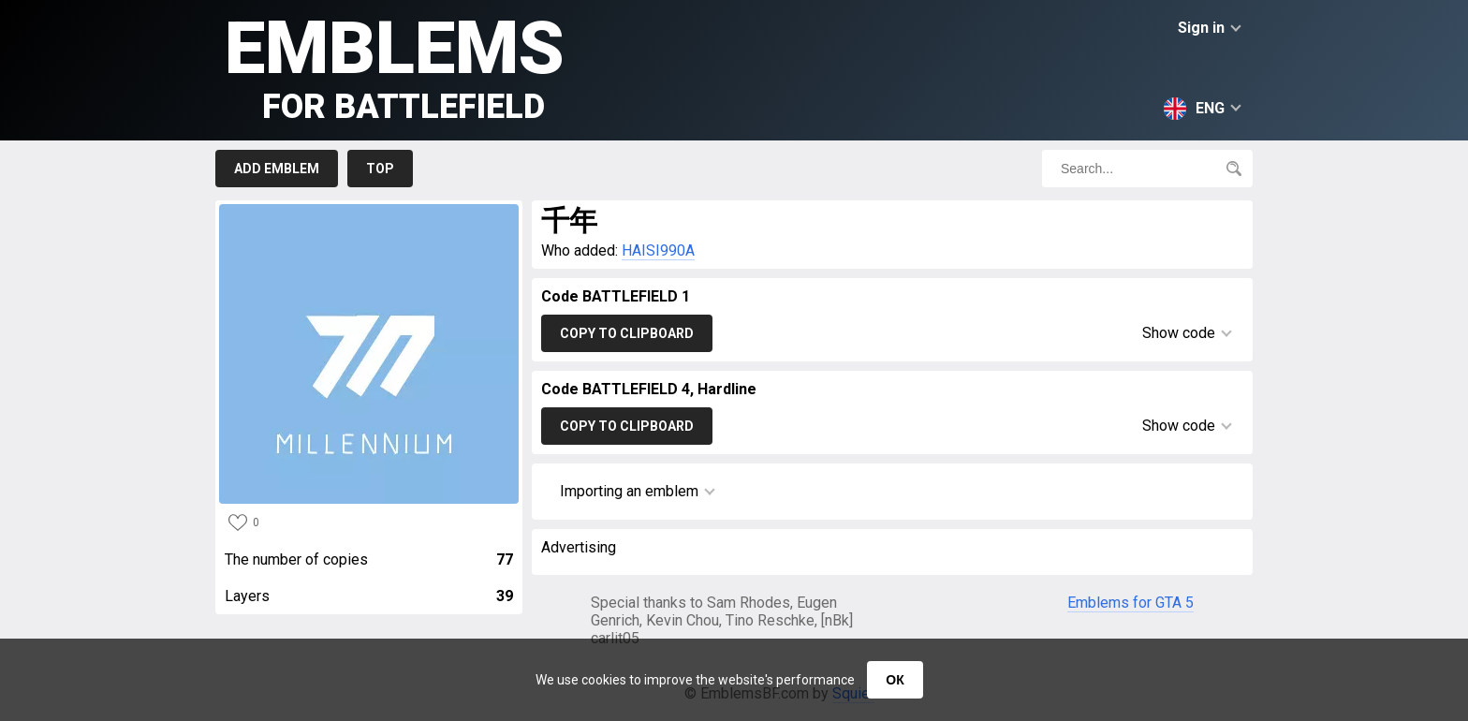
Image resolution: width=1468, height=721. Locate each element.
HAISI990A (658, 250)
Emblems (395, 66)
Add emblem (276, 168)
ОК (894, 679)
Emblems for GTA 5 (1130, 602)
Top (380, 168)
